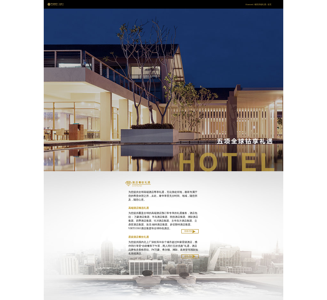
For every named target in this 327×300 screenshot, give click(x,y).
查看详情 (190, 231)
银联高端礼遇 (260, 4)
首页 (269, 4)
